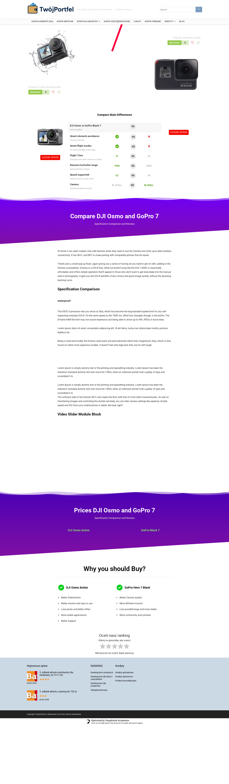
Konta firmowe (153, 21)
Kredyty (169, 21)
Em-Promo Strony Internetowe (69, 714)
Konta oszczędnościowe (117, 21)
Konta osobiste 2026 (42, 21)
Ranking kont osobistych (102, 672)
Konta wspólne (65, 21)
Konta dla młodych (87, 21)
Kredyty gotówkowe (124, 672)
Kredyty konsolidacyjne (125, 680)
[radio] (102, 647)
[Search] (199, 9)
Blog (182, 21)
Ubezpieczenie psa (99, 690)
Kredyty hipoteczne (124, 676)
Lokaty (137, 21)
